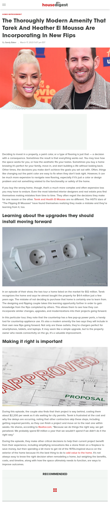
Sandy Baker (10, 42)
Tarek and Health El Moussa (50, 199)
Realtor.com (45, 427)
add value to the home (79, 453)
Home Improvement (12, 14)
